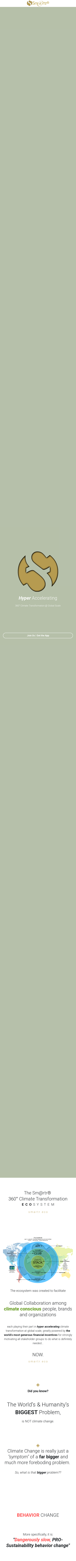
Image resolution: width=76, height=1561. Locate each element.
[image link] (38, 3)
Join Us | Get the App (38, 635)
